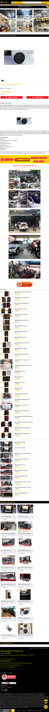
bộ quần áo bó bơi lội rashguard (7, 702)
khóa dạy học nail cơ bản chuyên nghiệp (31, 696)
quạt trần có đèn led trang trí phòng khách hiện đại (28, 698)
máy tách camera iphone (23, 707)
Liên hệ (40, 710)
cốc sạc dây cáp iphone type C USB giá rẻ (20, 706)
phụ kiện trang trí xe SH (33, 693)
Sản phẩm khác (30, 710)
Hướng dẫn (19, 710)
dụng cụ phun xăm (42, 696)
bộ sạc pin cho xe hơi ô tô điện (19, 697)
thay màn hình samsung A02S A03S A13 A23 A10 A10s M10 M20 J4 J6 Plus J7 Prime (26, 703)
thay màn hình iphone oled (24, 701)
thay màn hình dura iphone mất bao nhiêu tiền (10, 701)
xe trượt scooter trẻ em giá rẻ (31, 695)
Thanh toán (24, 710)
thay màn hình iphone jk (33, 701)
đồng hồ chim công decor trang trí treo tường (10, 698)
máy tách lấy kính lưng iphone (13, 707)
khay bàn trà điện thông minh (8, 696)
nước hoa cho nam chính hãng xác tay (21, 693)
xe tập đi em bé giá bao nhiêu (7, 695)
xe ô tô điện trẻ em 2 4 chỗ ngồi (19, 695)
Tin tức (36, 710)
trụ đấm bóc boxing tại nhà (18, 702)
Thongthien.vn (10, 672)
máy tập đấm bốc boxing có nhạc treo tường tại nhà (32, 702)
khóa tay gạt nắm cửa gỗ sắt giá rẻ (31, 697)
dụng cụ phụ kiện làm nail (19, 696)
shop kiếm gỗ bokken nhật (8, 697)
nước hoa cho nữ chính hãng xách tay (7, 693)
